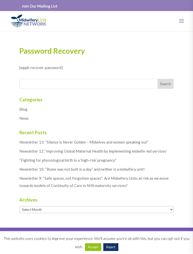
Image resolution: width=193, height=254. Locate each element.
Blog (23, 109)
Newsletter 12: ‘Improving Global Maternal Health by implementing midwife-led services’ (93, 151)
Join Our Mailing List (40, 6)
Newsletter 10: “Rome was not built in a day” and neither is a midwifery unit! (82, 169)
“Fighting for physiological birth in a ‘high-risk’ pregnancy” (67, 160)
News (24, 118)
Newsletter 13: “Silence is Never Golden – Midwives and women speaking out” (83, 142)
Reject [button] (110, 247)
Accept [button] (93, 247)
